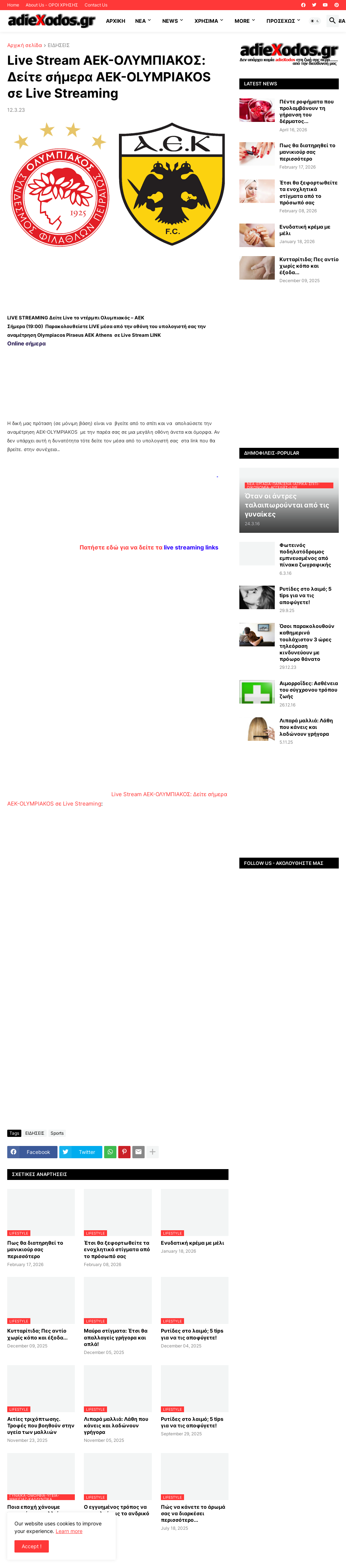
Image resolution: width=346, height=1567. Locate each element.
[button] (315, 21)
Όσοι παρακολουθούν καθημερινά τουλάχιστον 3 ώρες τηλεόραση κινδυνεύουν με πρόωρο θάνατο (306, 642)
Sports (57, 1133)
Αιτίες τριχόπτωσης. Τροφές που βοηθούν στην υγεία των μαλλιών (40, 1425)
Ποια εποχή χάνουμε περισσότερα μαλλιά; (34, 1510)
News (170, 21)
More (242, 21)
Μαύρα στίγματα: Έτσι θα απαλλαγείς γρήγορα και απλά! (116, 1337)
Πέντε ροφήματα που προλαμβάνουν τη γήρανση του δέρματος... (306, 111)
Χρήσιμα (206, 21)
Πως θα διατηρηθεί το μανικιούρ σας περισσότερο (35, 1249)
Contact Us (96, 5)
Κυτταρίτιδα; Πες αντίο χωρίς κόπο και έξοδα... (37, 1334)
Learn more (69, 1531)
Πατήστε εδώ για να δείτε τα (149, 547)
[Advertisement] (117, 278)
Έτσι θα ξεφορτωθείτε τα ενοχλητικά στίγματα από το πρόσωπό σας (117, 1249)
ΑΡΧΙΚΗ (115, 21)
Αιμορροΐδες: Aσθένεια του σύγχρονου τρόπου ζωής (308, 689)
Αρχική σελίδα (24, 45)
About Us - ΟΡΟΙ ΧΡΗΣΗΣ (52, 5)
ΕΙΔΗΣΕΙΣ (59, 45)
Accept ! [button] (32, 1546)
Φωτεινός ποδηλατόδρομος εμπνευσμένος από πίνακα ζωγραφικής (305, 555)
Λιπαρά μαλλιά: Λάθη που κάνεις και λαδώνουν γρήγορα (116, 1425)
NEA (140, 21)
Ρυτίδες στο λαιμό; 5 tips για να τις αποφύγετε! (192, 1334)
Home (13, 5)
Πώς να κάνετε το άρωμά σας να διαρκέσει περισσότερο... (193, 1513)
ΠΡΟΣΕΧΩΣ (280, 21)
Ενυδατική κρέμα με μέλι (192, 1243)
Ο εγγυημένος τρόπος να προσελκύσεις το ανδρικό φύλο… (116, 1513)
